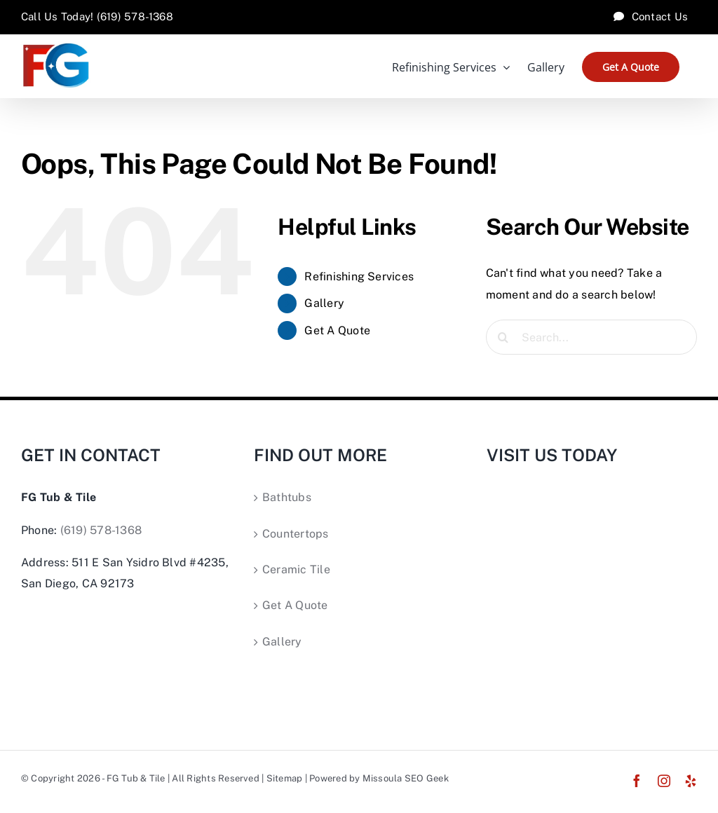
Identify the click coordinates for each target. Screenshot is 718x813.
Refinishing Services (359, 276)
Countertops (295, 533)
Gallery (324, 303)
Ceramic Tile (296, 569)
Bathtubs (286, 497)
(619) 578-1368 (101, 530)
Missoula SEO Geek (406, 778)
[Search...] (591, 337)
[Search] (503, 337)
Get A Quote (337, 330)
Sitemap (284, 778)
